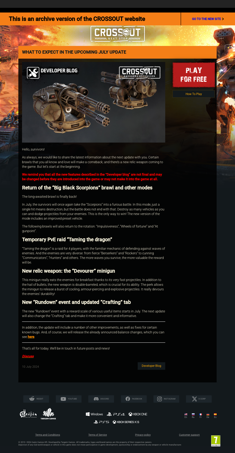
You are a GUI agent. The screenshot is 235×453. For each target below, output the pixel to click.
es (215, 417)
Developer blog (151, 366)
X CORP (202, 399)
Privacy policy (143, 434)
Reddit (40, 399)
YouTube (72, 399)
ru (193, 417)
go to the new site (208, 19)
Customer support (189, 434)
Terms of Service (97, 434)
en (186, 417)
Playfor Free (193, 74)
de (208, 417)
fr (201, 417)
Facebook (137, 399)
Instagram (170, 399)
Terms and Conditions (47, 434)
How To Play (194, 94)
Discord (104, 399)
